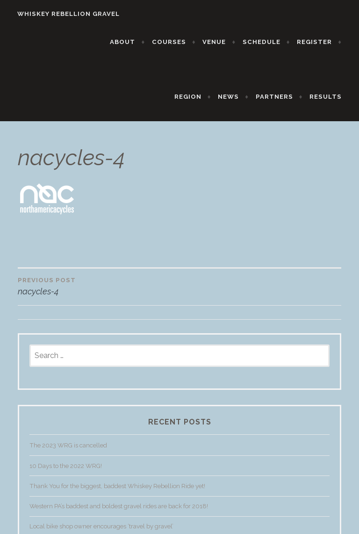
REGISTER (319, 41)
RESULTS (331, 96)
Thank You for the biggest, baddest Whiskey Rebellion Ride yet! (117, 492)
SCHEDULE (267, 41)
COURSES (174, 41)
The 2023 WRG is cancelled (68, 451)
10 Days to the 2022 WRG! (65, 471)
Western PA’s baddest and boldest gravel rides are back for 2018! (118, 512)
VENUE (219, 41)
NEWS (233, 96)
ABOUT (128, 41)
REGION (193, 96)
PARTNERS (279, 96)
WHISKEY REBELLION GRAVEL (63, 13)
